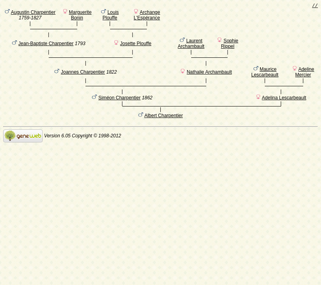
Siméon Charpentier (119, 110)
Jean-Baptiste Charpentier (45, 48)
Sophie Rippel (229, 48)
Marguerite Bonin (80, 16)
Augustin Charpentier (33, 13)
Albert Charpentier (163, 129)
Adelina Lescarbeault (284, 110)
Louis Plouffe (111, 16)
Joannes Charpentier (83, 80)
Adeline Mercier (304, 80)
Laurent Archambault (191, 48)
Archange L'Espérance (147, 16)
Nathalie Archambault (209, 80)
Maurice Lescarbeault (265, 80)
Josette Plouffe (135, 48)
